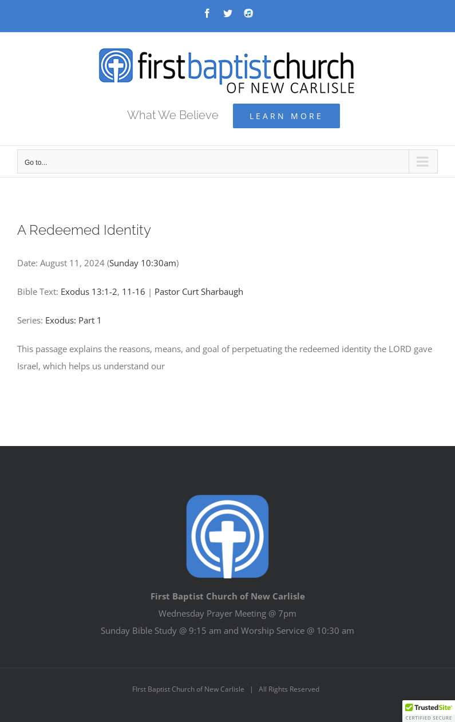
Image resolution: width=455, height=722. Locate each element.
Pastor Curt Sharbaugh (199, 291)
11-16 (133, 291)
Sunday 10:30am (142, 263)
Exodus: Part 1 (73, 320)
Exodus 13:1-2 (89, 291)
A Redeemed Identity (84, 230)
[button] (428, 711)
